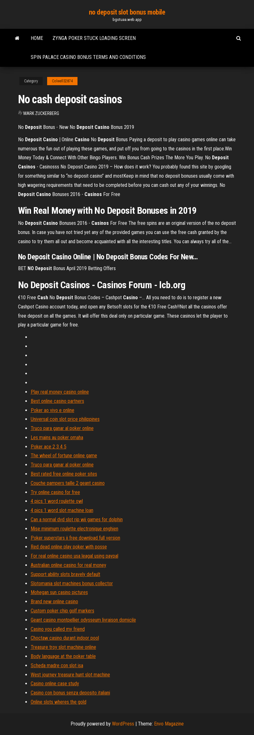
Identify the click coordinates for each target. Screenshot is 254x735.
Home (37, 38)
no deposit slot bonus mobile (127, 12)
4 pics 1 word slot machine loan (62, 510)
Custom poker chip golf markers (62, 611)
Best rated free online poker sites (64, 474)
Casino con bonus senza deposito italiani (70, 693)
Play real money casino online (60, 392)
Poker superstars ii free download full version (75, 538)
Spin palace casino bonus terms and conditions (88, 57)
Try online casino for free (55, 492)
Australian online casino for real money (68, 565)
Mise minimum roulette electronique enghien (74, 529)
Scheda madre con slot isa (57, 665)
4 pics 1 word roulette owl (57, 501)
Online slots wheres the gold (58, 702)
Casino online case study (55, 684)
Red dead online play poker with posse (69, 547)
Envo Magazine (169, 724)
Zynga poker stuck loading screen (94, 38)
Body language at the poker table (63, 656)
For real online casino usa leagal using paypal (74, 556)
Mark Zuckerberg (41, 113)
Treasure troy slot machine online (63, 647)
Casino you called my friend (58, 629)
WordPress (123, 724)
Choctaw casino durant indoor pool (65, 638)
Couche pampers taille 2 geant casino (68, 483)
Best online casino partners (57, 401)
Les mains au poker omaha (57, 437)
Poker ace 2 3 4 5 (48, 447)
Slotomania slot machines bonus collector (72, 583)
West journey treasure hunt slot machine (70, 675)
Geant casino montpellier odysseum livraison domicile (83, 620)
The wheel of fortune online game (64, 456)
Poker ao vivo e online (52, 410)
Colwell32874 (62, 81)
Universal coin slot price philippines (65, 419)
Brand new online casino (54, 602)
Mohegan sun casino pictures (59, 592)
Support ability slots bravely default (65, 574)
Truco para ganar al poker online (62, 428)
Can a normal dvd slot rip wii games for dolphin (77, 519)
